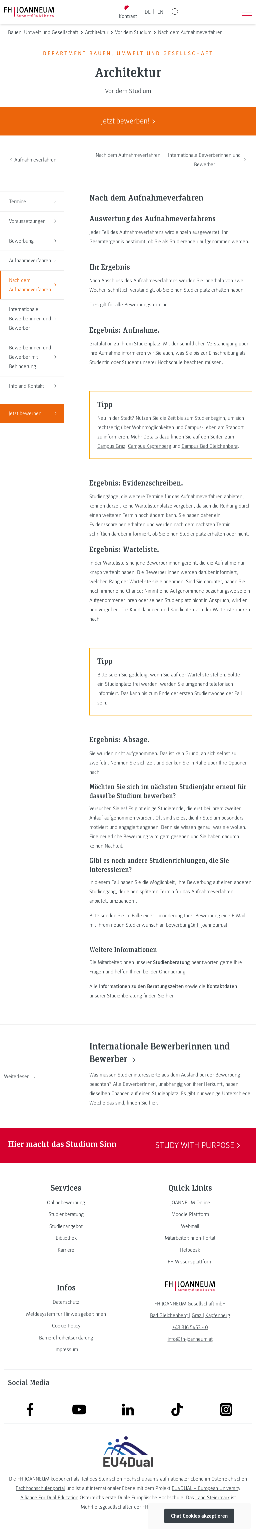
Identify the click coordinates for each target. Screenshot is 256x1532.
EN (160, 12)
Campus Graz (111, 446)
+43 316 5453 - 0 (190, 1327)
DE (148, 12)
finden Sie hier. (159, 995)
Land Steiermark (212, 1497)
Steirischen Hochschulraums (129, 1479)
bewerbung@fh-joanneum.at (196, 925)
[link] (66, 1202)
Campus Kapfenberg (149, 446)
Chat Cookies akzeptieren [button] (199, 1516)
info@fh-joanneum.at (190, 1339)
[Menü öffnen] (247, 12)
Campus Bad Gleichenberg (210, 446)
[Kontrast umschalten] (128, 12)
